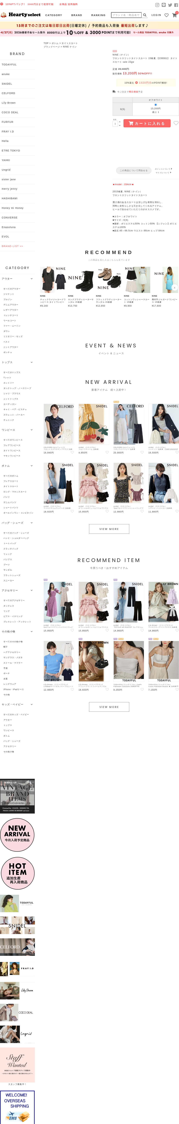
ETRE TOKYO (11, 150)
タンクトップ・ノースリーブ (17, 388)
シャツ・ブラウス (12, 393)
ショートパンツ (10, 508)
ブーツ (6, 565)
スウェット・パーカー (14, 415)
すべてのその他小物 (13, 642)
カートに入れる (147, 123)
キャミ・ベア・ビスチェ (15, 409)
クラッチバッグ (10, 549)
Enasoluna (9, 227)
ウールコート (9, 320)
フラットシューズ (12, 575)
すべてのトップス (12, 372)
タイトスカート (70, 43)
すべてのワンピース (13, 440)
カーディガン (9, 404)
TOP (46, 43)
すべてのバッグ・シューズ (16, 533)
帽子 (5, 647)
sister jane (9, 179)
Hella (5, 141)
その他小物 (8, 752)
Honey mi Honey (13, 208)
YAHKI (6, 160)
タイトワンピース (12, 450)
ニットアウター (10, 347)
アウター (7, 720)
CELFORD (8, 93)
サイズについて (164, 173)
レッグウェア (9, 684)
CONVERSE (10, 217)
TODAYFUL (9, 64)
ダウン (6, 331)
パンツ (6, 497)
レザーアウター (10, 310)
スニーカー (8, 580)
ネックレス (8, 606)
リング (6, 611)
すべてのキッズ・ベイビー (16, 714)
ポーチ (6, 673)
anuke (6, 74)
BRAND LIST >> (12, 246)
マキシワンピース (12, 456)
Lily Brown (9, 102)
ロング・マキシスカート (15, 492)
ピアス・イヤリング (13, 616)
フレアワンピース (12, 445)
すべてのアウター (12, 289)
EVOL (5, 236)
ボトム (55, 43)
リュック (7, 554)
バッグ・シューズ (12, 741)
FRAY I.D (8, 131)
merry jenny (9, 188)
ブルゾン (7, 299)
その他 (6, 695)
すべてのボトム (10, 476)
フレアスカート (10, 481)
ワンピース (8, 730)
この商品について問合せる (134, 170)
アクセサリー (9, 746)
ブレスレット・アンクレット (17, 622)
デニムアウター (10, 305)
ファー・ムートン (12, 326)
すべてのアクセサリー (14, 600)
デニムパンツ (9, 502)
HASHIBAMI (10, 198)
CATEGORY (53, 15)
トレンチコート (10, 315)
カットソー (8, 383)
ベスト (6, 342)
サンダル (7, 570)
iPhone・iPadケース (13, 689)
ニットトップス (10, 399)
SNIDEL (7, 83)
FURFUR (7, 122)
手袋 (5, 668)
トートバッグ (9, 543)
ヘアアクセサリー (12, 652)
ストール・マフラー (13, 663)
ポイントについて (164, 169)
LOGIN (156, 15)
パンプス (7, 559)
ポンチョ (7, 352)
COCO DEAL (10, 112)
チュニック (8, 420)
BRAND (76, 15)
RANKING (98, 15)
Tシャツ (7, 378)
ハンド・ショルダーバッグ (16, 538)
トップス (7, 725)
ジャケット (8, 294)
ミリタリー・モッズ (13, 336)
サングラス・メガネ (13, 657)
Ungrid (6, 169)
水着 (5, 679)
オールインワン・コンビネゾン (18, 513)
